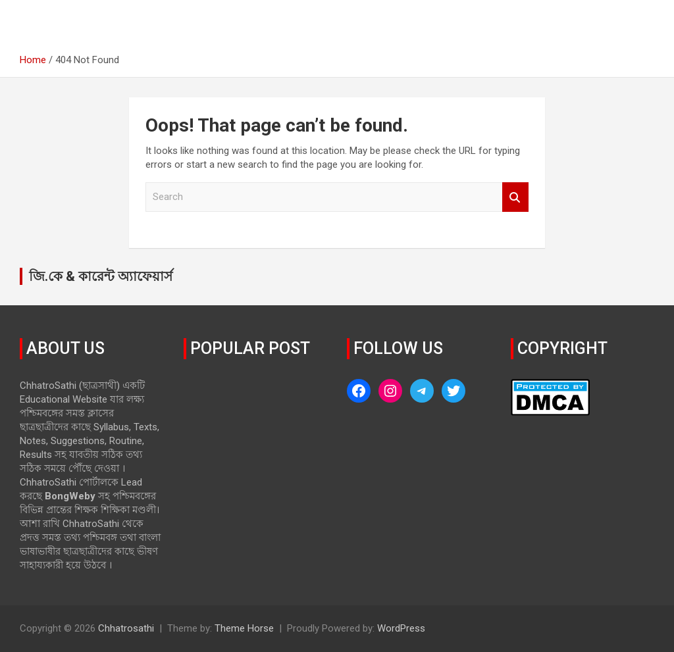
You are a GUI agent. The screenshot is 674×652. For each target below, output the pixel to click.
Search (515, 197)
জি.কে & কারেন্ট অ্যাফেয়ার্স (100, 276)
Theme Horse (244, 628)
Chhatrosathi (126, 628)
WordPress (401, 628)
